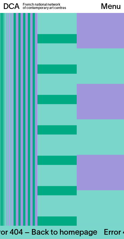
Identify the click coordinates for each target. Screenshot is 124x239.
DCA (11, 7)
